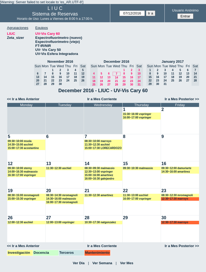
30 (60, 84)
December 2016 (116, 61)
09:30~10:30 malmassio (138, 168)
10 (67, 73)
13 (108, 77)
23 (60, 80)
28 (45, 84)
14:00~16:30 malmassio (23, 171)
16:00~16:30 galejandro (99, 178)
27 (108, 84)
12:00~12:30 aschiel (20, 222)
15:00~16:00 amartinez (98, 175)
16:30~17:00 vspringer (22, 175)
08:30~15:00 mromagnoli (23, 195)
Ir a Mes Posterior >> (182, 99)
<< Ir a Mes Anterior (23, 99)
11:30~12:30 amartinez (98, 195)
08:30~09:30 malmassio (99, 168)
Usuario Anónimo (185, 10)
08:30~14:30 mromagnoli (62, 195)
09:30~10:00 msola (20, 141)
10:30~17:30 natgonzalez (100, 222)
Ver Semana (102, 263)
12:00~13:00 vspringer (60, 222)
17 (67, 77)
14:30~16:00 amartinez (175, 171)
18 (75, 77)
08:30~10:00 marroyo (97, 141)
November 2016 (60, 61)
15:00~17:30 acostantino (23, 148)
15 (52, 77)
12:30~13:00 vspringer (98, 171)
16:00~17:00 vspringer (137, 117)
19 (101, 81)
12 (101, 77)
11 (75, 73)
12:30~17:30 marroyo (174, 198)
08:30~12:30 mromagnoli (177, 195)
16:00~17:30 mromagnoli (62, 202)
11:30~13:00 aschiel (135, 195)
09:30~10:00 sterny (20, 168)
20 (108, 81)
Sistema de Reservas (55, 14)
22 (52, 80)
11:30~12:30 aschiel (97, 144)
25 (75, 80)
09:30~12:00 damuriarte (176, 168)
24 (67, 80)
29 (52, 84)
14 (45, 77)
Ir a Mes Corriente (102, 99)
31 (165, 84)
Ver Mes (126, 263)
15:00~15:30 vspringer (22, 198)
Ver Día (78, 263)
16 (60, 77)
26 (101, 84)
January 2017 (173, 61)
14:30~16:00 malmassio (61, 198)
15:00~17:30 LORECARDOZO (103, 148)
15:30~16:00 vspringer (137, 114)
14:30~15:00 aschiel (20, 144)
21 (45, 80)
